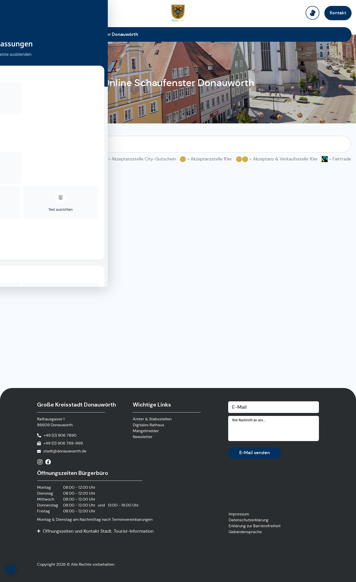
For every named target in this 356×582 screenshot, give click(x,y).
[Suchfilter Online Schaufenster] (178, 144)
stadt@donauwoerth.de (64, 451)
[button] (11, 571)
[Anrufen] (56, 435)
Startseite (52, 34)
